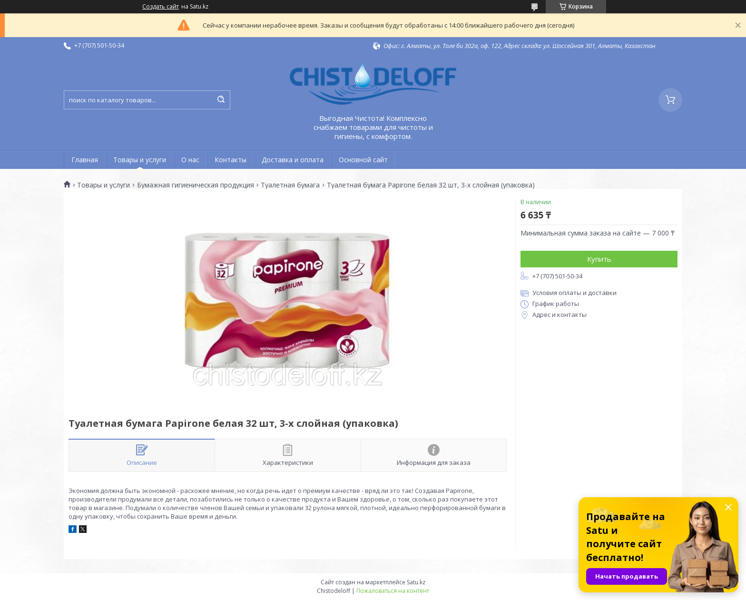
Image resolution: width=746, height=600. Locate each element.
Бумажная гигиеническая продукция (195, 185)
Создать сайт (160, 6)
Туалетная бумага (290, 185)
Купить (599, 259)
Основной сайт (363, 159)
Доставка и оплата (293, 159)
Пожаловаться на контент (392, 591)
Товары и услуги (139, 159)
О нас (190, 159)
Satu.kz (416, 582)
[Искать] (220, 99)
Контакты (230, 159)
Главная (84, 159)
